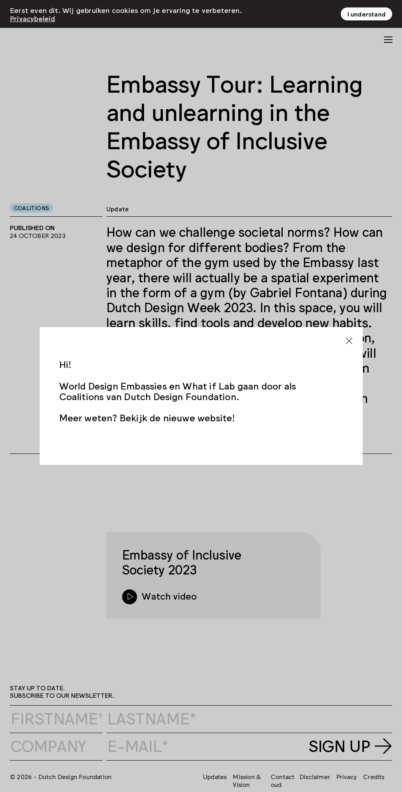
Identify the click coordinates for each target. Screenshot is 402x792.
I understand (366, 14)
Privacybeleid (32, 18)
